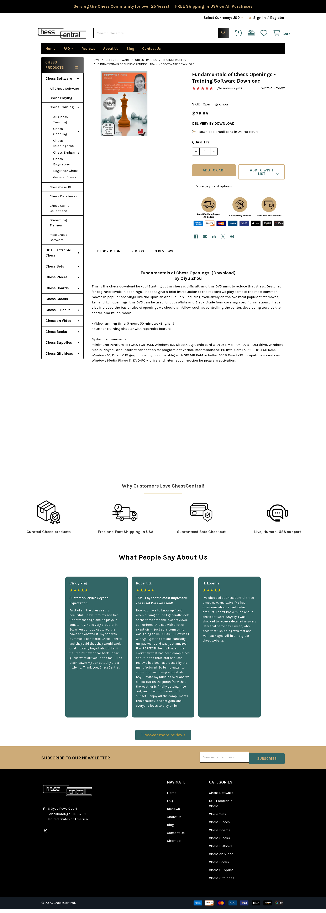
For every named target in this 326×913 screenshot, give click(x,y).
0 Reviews (164, 256)
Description (109, 256)
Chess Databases (63, 201)
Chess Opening (66, 137)
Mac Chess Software (58, 242)
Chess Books (63, 337)
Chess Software (62, 84)
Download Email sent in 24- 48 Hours (228, 137)
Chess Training (65, 112)
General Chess (64, 182)
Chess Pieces (63, 282)
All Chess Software (64, 94)
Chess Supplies (63, 348)
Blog (130, 54)
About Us (111, 54)
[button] (261, 177)
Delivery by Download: (214, 129)
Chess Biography (61, 167)
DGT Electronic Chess (63, 258)
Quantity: (201, 147)
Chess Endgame (66, 158)
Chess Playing (61, 103)
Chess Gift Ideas (63, 359)
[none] (124, 109)
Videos (137, 256)
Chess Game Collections (59, 213)
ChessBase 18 (60, 192)
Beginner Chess (65, 176)
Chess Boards (63, 293)
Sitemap (174, 844)
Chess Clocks (57, 304)
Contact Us (151, 54)
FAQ (68, 54)
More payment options (214, 191)
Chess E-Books (63, 315)
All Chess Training (60, 125)
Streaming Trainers (58, 228)
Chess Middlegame (63, 148)
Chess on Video (63, 326)
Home (50, 54)
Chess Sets (63, 272)
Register (277, 18)
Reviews (88, 54)
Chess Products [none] (54, 70)
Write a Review (273, 93)
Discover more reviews (163, 740)
